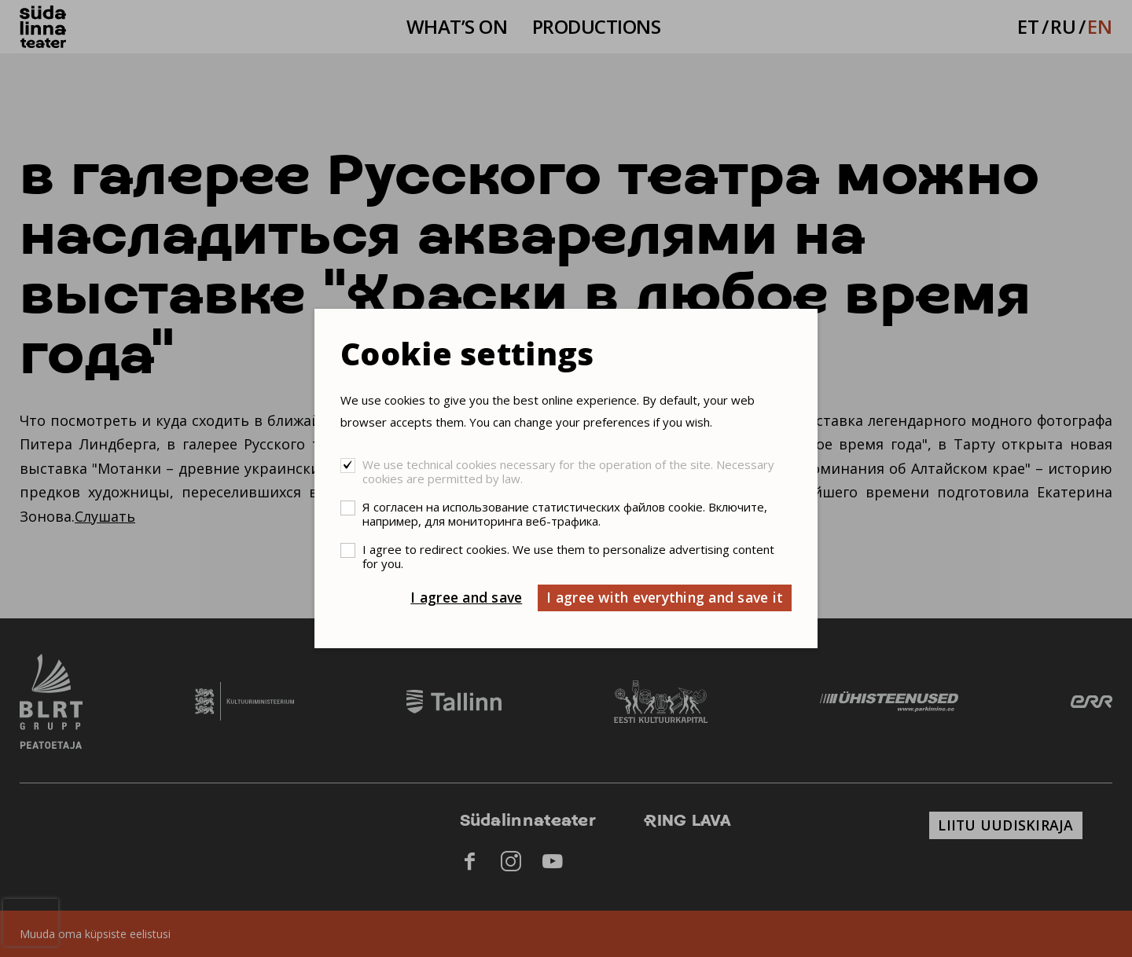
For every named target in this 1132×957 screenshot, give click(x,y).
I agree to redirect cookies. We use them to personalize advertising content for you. (568, 556)
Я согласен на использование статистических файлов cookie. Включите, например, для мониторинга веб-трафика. (564, 514)
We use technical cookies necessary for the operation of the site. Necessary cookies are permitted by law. (568, 471)
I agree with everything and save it (664, 597)
